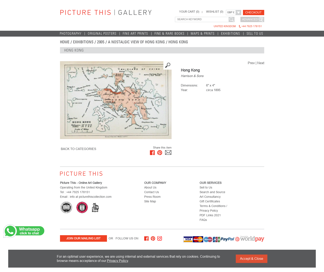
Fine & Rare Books (170, 34)
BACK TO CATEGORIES (78, 149)
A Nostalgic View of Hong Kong (136, 42)
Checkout (253, 12)
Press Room (152, 196)
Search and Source (212, 192)
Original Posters (102, 34)
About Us (150, 187)
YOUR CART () (189, 11)
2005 (101, 42)
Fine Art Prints (135, 34)
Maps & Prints (203, 34)
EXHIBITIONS (230, 34)
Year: (184, 90)
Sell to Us (255, 34)
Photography (71, 34)
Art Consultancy (210, 196)
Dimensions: (189, 85)
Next (260, 63)
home (65, 42)
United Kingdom (238, 26)
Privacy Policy (117, 261)
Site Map (150, 201)
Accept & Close (251, 258)
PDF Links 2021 (210, 215)
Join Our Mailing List (83, 238)
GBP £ (231, 12)
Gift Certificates (210, 201)
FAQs (203, 220)
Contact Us (151, 192)
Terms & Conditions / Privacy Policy (213, 208)
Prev (251, 63)
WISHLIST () (214, 11)
